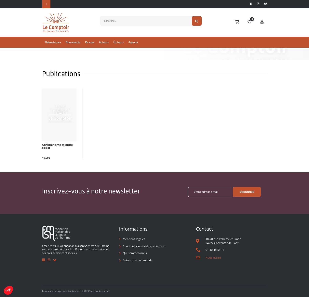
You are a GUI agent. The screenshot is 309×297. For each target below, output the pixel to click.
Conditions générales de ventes (143, 246)
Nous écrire (213, 257)
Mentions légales (134, 239)
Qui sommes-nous (135, 253)
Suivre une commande (138, 260)
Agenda (133, 42)
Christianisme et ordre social (57, 146)
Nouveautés (73, 42)
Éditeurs (118, 42)
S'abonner (246, 191)
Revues (89, 42)
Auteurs (104, 42)
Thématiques (53, 42)
